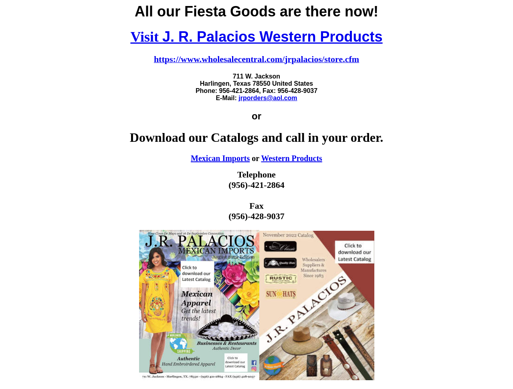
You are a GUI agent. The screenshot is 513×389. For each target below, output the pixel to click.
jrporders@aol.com (267, 98)
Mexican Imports (220, 158)
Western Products (291, 158)
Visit (146, 37)
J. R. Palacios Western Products (272, 36)
